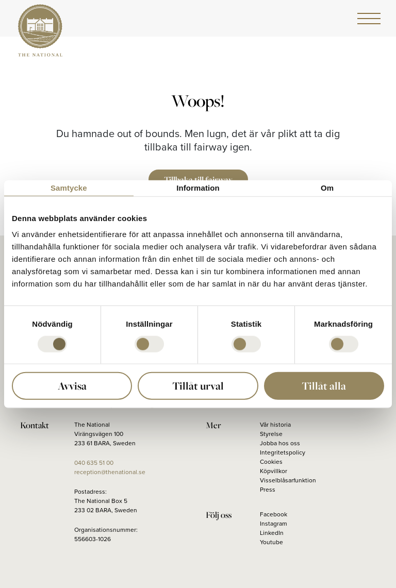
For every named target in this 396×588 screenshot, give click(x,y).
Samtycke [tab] (69, 187)
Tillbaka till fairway (198, 179)
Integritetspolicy (282, 452)
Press (267, 489)
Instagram (273, 523)
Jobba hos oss (280, 443)
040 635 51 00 (93, 462)
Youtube (271, 542)
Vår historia (275, 424)
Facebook (273, 514)
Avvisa (72, 385)
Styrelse (271, 434)
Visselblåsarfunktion (288, 480)
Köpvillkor (273, 471)
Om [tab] (327, 187)
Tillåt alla (324, 385)
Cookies (271, 461)
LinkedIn (272, 532)
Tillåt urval (198, 385)
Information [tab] (198, 187)
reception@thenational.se (109, 472)
